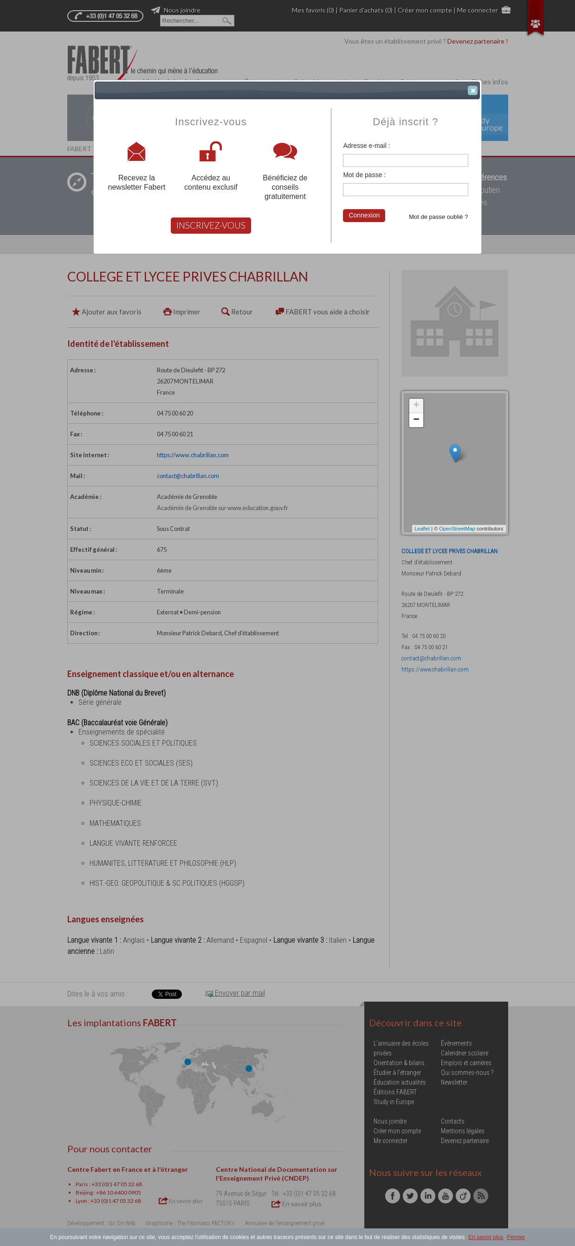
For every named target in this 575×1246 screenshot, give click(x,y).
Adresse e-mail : (366, 145)
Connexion (364, 215)
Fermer (516, 1237)
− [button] (416, 420)
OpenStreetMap (457, 528)
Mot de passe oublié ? (438, 216)
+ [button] (416, 406)
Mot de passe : (364, 175)
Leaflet (422, 528)
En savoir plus (485, 1237)
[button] (473, 90)
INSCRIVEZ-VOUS (211, 225)
